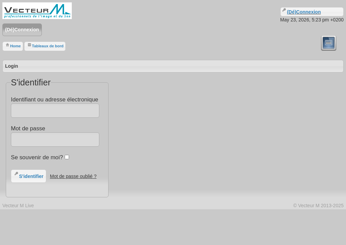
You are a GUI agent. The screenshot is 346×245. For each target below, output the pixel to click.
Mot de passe (55, 136)
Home (13, 45)
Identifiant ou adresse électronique (55, 107)
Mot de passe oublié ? (73, 176)
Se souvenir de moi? (40, 157)
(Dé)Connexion (22, 29)
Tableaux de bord (45, 45)
